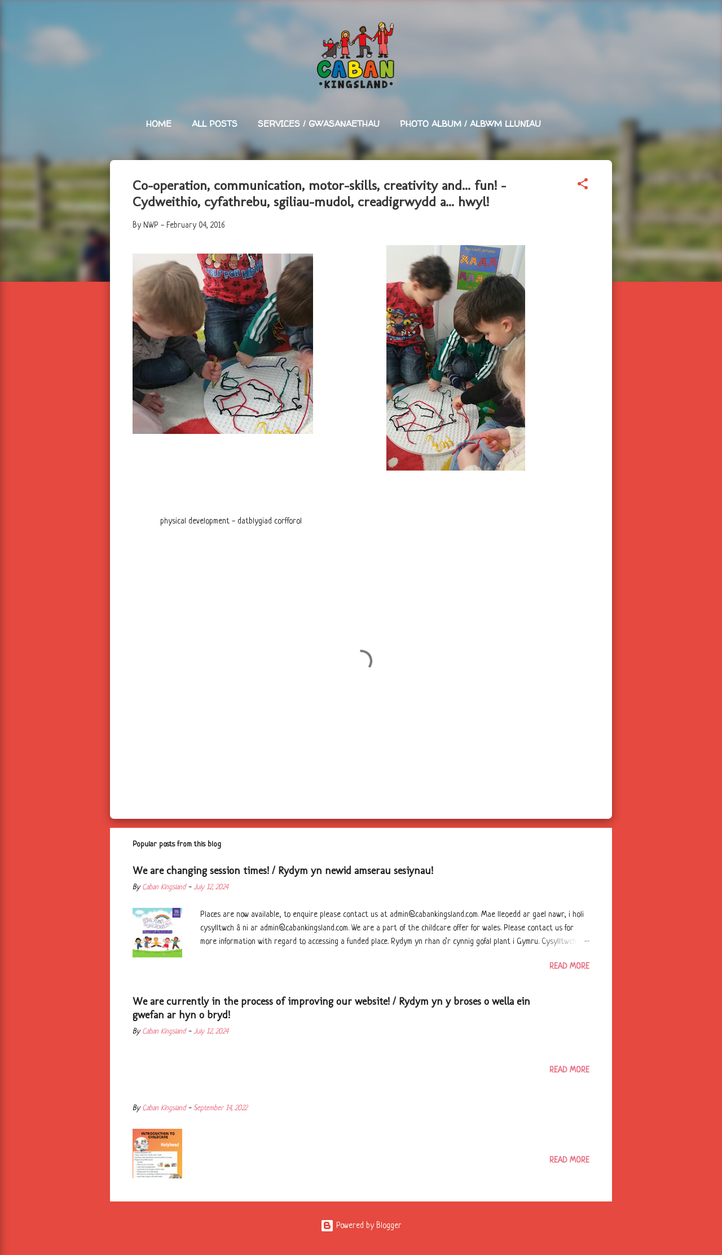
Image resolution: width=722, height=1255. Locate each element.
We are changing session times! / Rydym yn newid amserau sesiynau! (283, 870)
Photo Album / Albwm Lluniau (470, 124)
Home (158, 124)
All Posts (214, 124)
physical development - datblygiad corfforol (231, 521)
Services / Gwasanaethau (319, 124)
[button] (582, 186)
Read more (569, 966)
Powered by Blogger (361, 1225)
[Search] (605, 31)
